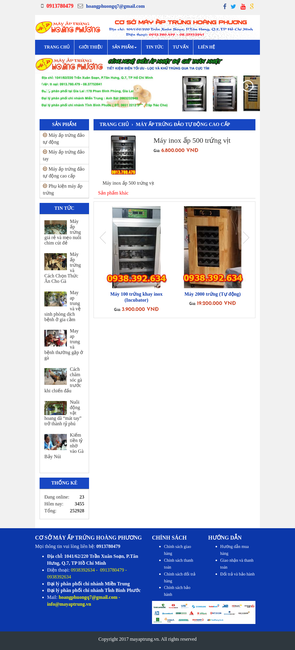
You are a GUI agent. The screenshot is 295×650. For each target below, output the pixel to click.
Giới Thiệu (91, 47)
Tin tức (155, 47)
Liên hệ (206, 47)
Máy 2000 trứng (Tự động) (212, 294)
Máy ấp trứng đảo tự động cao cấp (64, 172)
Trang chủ (57, 47)
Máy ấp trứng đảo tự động (64, 139)
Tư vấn (181, 47)
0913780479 (59, 6)
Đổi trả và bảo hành (237, 574)
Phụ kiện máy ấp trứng (62, 189)
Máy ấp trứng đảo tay (64, 155)
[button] (42, 85)
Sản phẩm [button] (124, 47)
